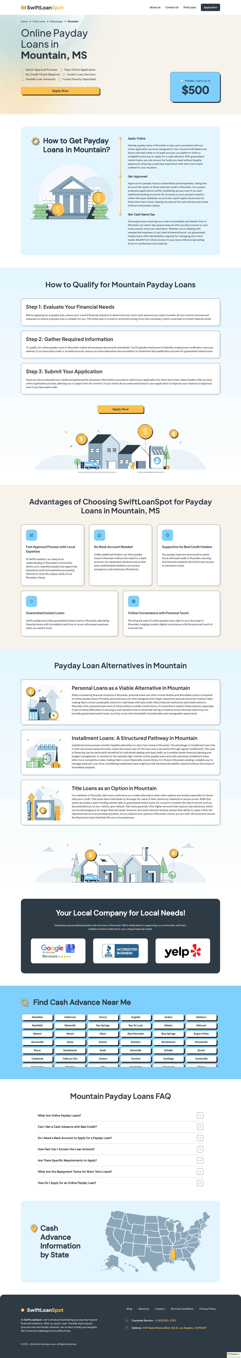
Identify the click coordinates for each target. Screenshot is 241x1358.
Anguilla (135, 1017)
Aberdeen (37, 1017)
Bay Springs (103, 1025)
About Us (155, 7)
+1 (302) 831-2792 (165, 1320)
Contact (160, 1308)
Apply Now (210, 7)
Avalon (168, 1017)
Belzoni (37, 1033)
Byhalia (168, 1050)
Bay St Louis (136, 1025)
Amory (103, 1017)
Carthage (168, 1058)
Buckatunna (70, 1050)
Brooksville (201, 1042)
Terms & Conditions (182, 1308)
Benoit (70, 1033)
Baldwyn (201, 1017)
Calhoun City (70, 1058)
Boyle (70, 1042)
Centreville (201, 1058)
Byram (201, 1050)
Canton (103, 1058)
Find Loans (190, 7)
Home (24, 21)
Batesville (70, 1025)
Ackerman (70, 1017)
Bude (103, 1050)
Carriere (135, 1058)
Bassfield (37, 1025)
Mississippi (56, 21)
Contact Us (172, 7)
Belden (168, 1025)
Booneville (37, 1042)
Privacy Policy (208, 1308)
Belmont (201, 1025)
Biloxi (103, 1033)
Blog (129, 1308)
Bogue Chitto (201, 1033)
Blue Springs (168, 1033)
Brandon (135, 1042)
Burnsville (135, 1050)
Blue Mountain (136, 1033)
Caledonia (37, 1058)
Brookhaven (168, 1042)
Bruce (37, 1050)
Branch (103, 1042)
